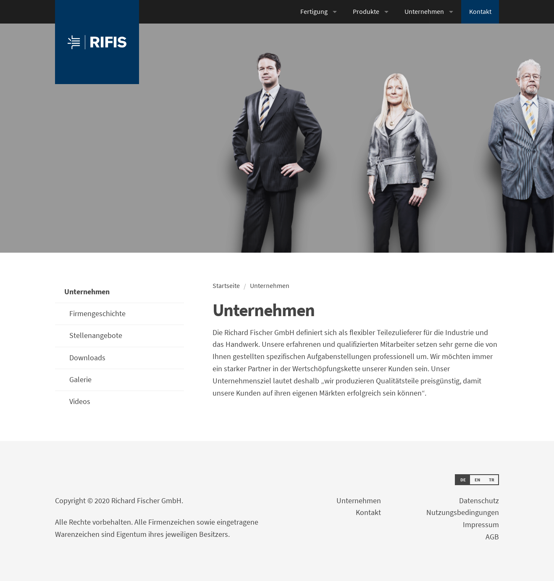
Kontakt (480, 12)
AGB (492, 536)
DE (463, 480)
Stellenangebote (95, 335)
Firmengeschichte (97, 313)
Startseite (226, 286)
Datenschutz (479, 500)
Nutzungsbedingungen (462, 512)
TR (491, 480)
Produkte (366, 12)
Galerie (80, 379)
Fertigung (314, 12)
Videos (79, 401)
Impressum (481, 524)
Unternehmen (424, 12)
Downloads (87, 357)
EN (477, 480)
